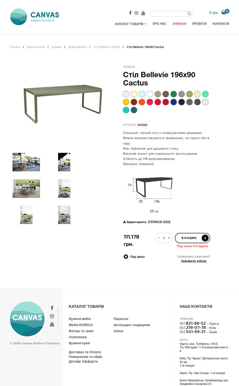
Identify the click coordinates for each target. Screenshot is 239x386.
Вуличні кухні (79, 343)
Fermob (129, 67)
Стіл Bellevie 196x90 (107, 47)
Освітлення (78, 337)
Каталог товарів (131, 24)
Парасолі (121, 319)
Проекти (199, 24)
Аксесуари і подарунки (132, 325)
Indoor (118, 331)
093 (192, 332)
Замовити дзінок (194, 261)
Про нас (159, 24)
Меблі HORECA (81, 325)
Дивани (57, 47)
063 (193, 328)
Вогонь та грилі (81, 331)
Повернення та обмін (85, 357)
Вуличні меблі (36, 47)
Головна (15, 47)
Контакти (221, 24)
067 (193, 323)
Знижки (179, 24)
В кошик (195, 238)
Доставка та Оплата (85, 352)
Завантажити (136, 222)
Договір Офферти (83, 361)
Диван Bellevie (77, 47)
